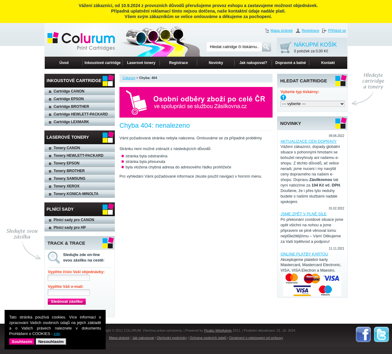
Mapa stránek (281, 30)
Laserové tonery (141, 63)
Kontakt (328, 63)
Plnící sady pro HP (70, 227)
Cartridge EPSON (69, 99)
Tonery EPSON (66, 163)
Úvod (64, 63)
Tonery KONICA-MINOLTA (76, 194)
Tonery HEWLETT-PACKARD (79, 155)
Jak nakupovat (143, 338)
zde (57, 333)
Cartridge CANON (69, 91)
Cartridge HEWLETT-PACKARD (81, 114)
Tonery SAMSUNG (69, 178)
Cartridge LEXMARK (71, 122)
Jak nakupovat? (253, 63)
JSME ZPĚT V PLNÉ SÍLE (304, 214)
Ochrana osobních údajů (208, 338)
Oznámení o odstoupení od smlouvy (256, 338)
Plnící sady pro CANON (74, 220)
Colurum (129, 78)
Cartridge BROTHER (71, 106)
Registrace (310, 30)
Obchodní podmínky (172, 338)
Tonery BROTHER (69, 171)
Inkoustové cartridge (103, 63)
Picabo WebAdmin (218, 330)
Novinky (216, 63)
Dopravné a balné (290, 63)
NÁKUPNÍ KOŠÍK (315, 48)
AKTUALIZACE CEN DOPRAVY (309, 141)
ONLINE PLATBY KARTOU (304, 254)
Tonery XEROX (66, 186)
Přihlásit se (337, 30)
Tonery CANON (67, 148)
